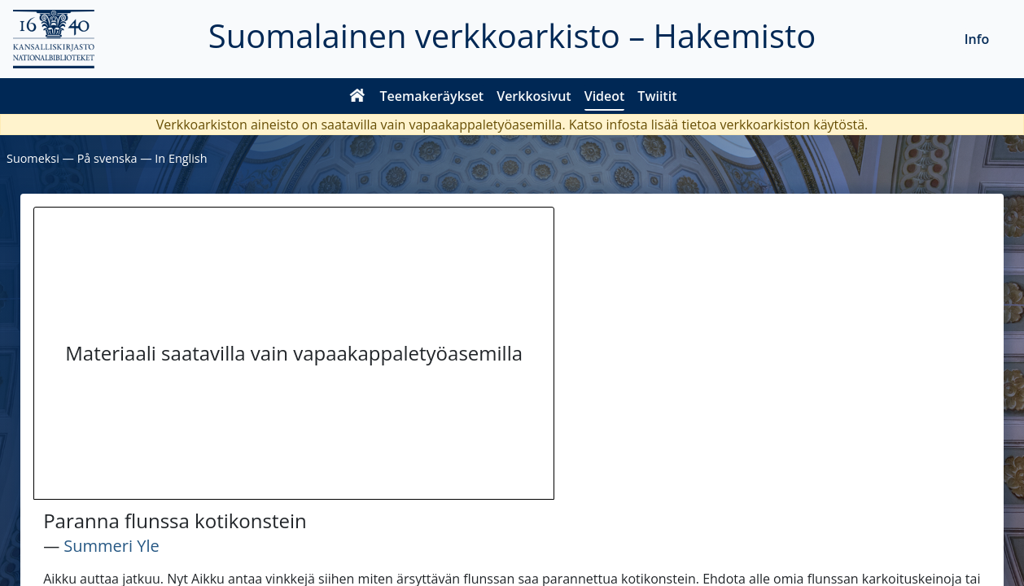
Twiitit (656, 96)
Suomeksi (33, 158)
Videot (604, 96)
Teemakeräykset (432, 96)
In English (181, 158)
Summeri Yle (111, 546)
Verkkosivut (534, 96)
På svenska (107, 158)
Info (977, 39)
